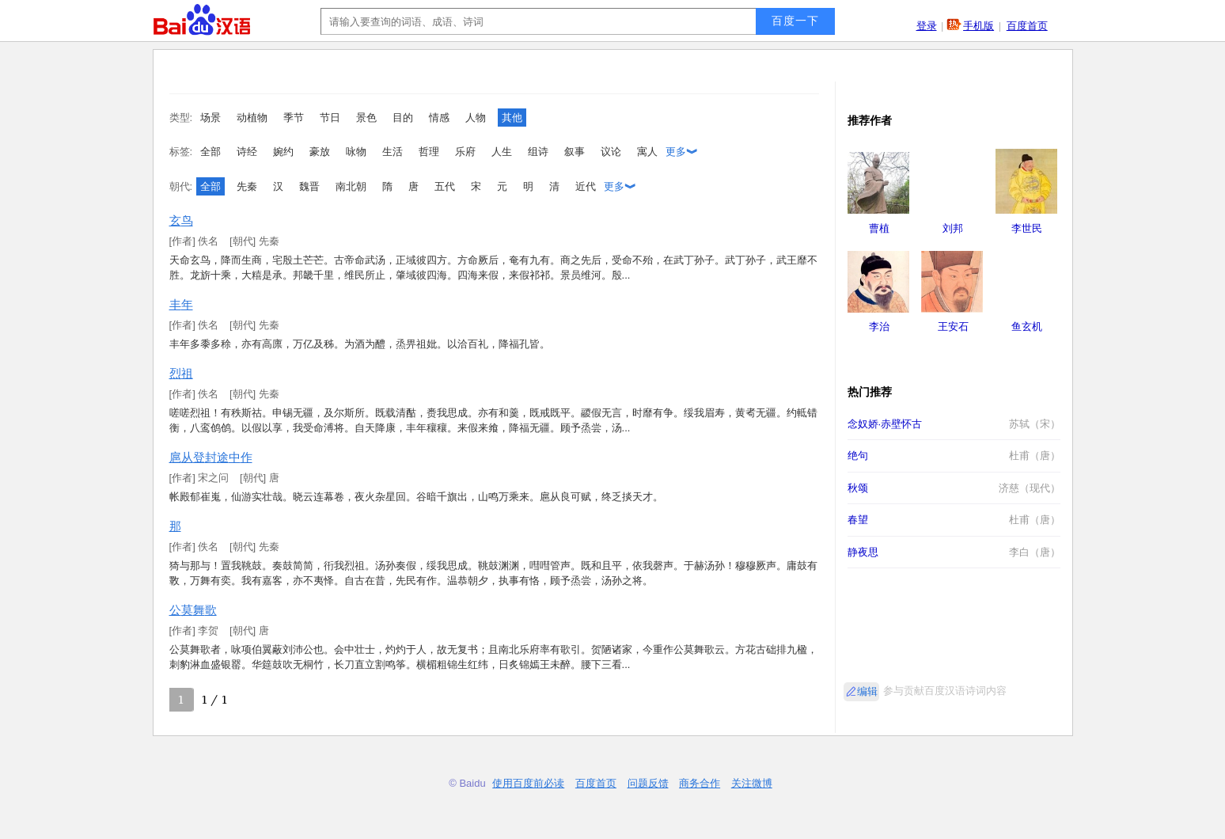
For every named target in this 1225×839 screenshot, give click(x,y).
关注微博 (751, 783)
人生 (501, 152)
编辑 (867, 691)
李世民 (1026, 228)
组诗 (538, 152)
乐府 (465, 152)
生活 (392, 152)
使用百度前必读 (528, 783)
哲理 (429, 152)
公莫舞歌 (193, 610)
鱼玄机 (1026, 326)
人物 (475, 117)
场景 (210, 117)
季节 (293, 117)
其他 (512, 117)
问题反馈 (648, 783)
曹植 (879, 228)
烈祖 (181, 373)
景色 (366, 117)
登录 (926, 26)
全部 (210, 152)
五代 (444, 186)
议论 (611, 152)
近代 (585, 186)
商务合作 (699, 783)
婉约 (283, 152)
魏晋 (309, 186)
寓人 (647, 152)
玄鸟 (181, 220)
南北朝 (351, 186)
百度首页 (1027, 26)
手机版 (978, 26)
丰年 (181, 304)
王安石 (953, 326)
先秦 (247, 186)
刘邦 (952, 228)
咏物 (356, 152)
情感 (439, 117)
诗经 (247, 152)
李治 (879, 326)
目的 (403, 117)
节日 (330, 117)
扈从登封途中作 (210, 457)
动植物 (252, 117)
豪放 (319, 152)
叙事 (574, 152)
